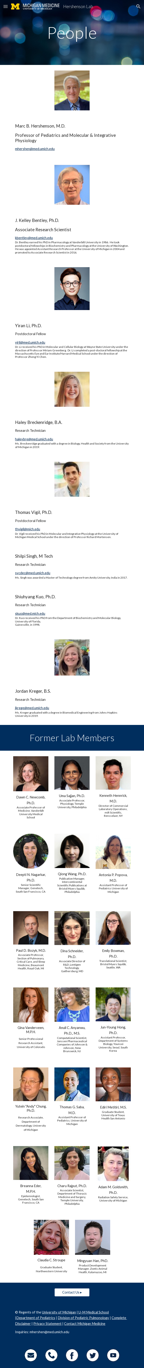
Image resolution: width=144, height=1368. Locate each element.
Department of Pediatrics (35, 1318)
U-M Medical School (93, 1312)
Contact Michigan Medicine (84, 1324)
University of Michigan (59, 1312)
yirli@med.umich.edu (30, 342)
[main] (72, 32)
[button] (5, 6)
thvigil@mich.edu (27, 529)
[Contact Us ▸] (72, 1292)
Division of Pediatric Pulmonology (83, 1318)
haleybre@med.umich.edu (34, 439)
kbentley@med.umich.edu (34, 238)
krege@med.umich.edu (32, 708)
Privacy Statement (47, 1324)
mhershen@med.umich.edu (35, 149)
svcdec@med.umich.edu (32, 573)
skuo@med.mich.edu (30, 613)
